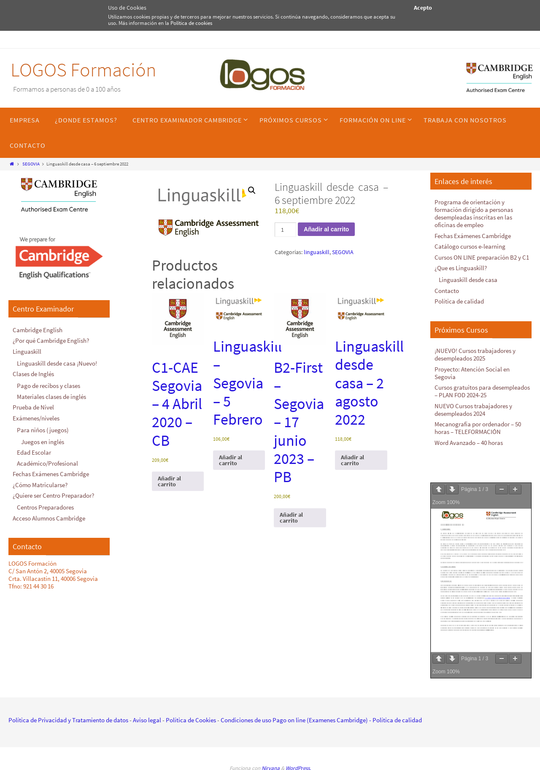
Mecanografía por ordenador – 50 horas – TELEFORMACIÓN (478, 428)
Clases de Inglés (33, 374)
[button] (251, 190)
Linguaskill (27, 351)
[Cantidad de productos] (285, 229)
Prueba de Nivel (33, 407)
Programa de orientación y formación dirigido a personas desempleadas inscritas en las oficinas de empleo (474, 213)
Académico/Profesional (47, 463)
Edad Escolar (34, 452)
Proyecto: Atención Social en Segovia (472, 373)
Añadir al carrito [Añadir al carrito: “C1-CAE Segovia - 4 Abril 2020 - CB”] (169, 481)
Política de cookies (191, 23)
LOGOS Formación (83, 69)
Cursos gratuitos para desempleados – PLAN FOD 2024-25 (482, 391)
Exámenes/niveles (36, 418)
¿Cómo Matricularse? (40, 485)
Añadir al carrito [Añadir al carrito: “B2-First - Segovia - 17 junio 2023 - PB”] (291, 517)
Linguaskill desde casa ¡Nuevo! (57, 363)
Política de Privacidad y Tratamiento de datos (68, 720)
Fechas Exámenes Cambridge (51, 474)
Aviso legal (147, 720)
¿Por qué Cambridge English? (51, 340)
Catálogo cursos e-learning (470, 246)
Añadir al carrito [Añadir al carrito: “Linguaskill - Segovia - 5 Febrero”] (230, 460)
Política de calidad (459, 301)
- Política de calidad (395, 720)
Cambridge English (37, 330)
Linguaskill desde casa (468, 280)
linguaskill (316, 252)
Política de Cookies (191, 720)
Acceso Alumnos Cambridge (49, 518)
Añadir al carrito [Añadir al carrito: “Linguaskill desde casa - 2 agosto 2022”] (352, 460)
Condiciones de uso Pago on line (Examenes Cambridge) (294, 720)
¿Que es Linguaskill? (461, 268)
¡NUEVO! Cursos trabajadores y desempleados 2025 (475, 354)
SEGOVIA (31, 164)
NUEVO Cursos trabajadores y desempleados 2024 (473, 410)
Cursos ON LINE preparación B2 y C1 (482, 257)
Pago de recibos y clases (48, 386)
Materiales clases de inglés (51, 397)
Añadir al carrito (326, 229)
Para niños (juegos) (43, 430)
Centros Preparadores (45, 507)
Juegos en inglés (42, 442)
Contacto (447, 291)
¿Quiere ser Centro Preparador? (53, 495)
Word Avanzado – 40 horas (469, 443)
